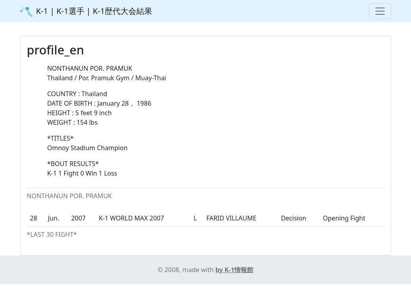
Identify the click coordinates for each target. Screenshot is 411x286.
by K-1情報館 (235, 269)
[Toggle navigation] (380, 11)
